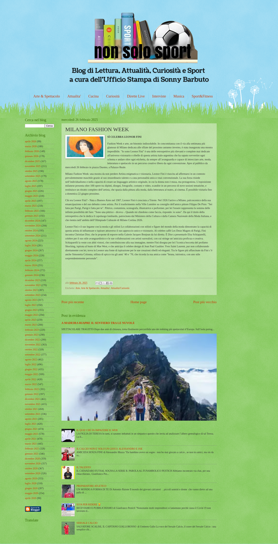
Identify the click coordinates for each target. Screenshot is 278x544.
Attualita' (74, 96)
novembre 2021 (33, 404)
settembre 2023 (33, 295)
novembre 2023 (33, 285)
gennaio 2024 (32, 275)
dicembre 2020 (32, 458)
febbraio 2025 (32, 211)
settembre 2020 (33, 473)
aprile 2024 (30, 260)
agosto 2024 (31, 240)
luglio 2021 (31, 423)
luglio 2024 (31, 245)
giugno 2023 (31, 310)
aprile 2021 (30, 438)
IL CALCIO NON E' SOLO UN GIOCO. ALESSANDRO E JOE (109, 448)
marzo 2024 (31, 265)
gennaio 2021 (32, 453)
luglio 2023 (31, 305)
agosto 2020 (31, 478)
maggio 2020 (31, 493)
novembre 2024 (33, 225)
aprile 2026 (30, 141)
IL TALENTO (83, 467)
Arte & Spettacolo (46, 96)
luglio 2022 (31, 364)
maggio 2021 (31, 434)
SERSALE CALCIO (86, 523)
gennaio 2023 (32, 334)
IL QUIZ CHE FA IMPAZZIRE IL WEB (97, 430)
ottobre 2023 (31, 290)
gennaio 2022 (32, 394)
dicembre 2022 (32, 339)
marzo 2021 (31, 443)
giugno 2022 (31, 369)
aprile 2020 (30, 498)
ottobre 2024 (31, 230)
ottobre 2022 (31, 349)
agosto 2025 (31, 181)
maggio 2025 (31, 196)
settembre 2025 (33, 176)
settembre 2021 (33, 414)
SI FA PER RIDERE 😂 (88, 504)
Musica (178, 96)
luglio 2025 (31, 186)
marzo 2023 (31, 324)
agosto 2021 (31, 419)
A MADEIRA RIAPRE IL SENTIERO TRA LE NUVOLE (98, 322)
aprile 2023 (30, 319)
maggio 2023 (31, 315)
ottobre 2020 (31, 468)
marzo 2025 (31, 205)
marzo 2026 (31, 146)
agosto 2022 (31, 359)
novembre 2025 (33, 166)
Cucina (93, 96)
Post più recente (73, 302)
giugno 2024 (31, 250)
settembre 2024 (33, 235)
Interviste (159, 96)
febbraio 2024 (32, 270)
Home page (139, 302)
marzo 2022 (31, 384)
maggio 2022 (31, 374)
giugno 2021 (31, 429)
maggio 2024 (31, 255)
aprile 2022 (30, 379)
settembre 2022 (33, 354)
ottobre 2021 (31, 409)
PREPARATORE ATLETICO (91, 486)
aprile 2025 (30, 200)
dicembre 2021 (32, 399)
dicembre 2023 (32, 280)
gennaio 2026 (32, 156)
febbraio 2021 (32, 448)
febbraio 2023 (32, 329)
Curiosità (112, 96)
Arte (77, 288)
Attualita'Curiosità (120, 288)
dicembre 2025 (32, 161)
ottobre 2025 (31, 171)
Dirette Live (136, 96)
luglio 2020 (31, 483)
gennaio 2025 (32, 215)
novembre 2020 (33, 463)
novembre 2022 (33, 344)
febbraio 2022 (32, 389)
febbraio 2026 (32, 151)
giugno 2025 (31, 191)
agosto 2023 (31, 300)
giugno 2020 (31, 488)
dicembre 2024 (32, 220)
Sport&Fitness (202, 96)
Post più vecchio (205, 302)
